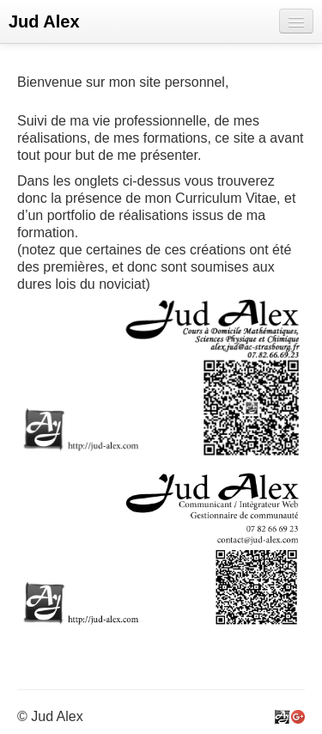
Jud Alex (44, 21)
